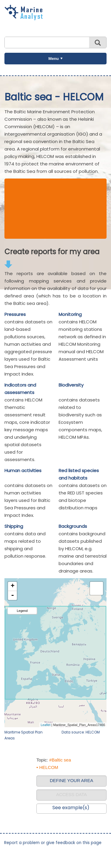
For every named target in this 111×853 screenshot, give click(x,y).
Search (97, 42)
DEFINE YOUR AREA (71, 780)
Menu (54, 58)
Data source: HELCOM (81, 732)
